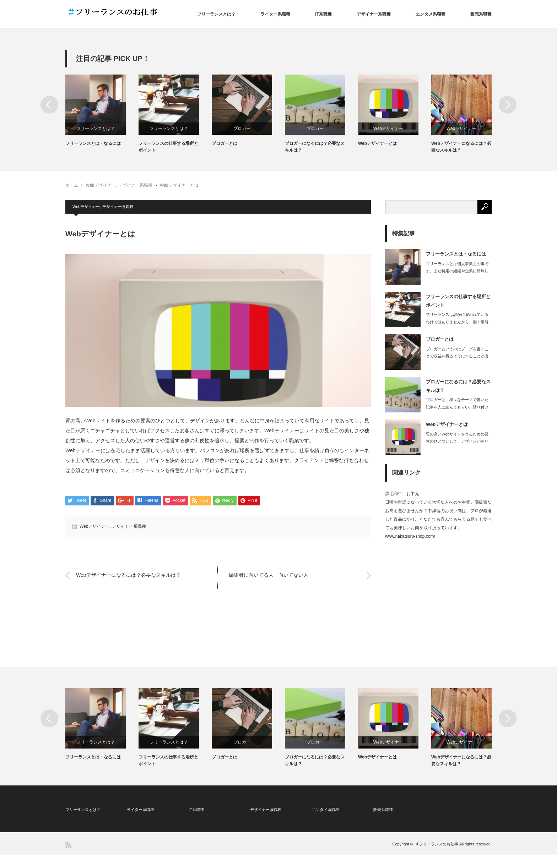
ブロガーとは (224, 143)
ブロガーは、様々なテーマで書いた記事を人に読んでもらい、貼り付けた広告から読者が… (457, 407)
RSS (68, 845)
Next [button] (508, 105)
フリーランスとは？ (216, 14)
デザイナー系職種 (374, 14)
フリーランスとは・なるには (93, 143)
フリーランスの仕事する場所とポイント (168, 147)
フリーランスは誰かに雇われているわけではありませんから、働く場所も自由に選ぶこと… (457, 321)
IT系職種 (323, 14)
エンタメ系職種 (430, 14)
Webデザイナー (388, 128)
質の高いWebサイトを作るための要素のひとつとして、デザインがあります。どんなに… (457, 441)
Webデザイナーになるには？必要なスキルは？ (461, 147)
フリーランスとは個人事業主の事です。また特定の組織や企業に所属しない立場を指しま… (457, 271)
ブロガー (241, 128)
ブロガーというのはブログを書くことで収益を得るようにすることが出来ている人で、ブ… (457, 356)
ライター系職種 (275, 14)
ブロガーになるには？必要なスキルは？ (315, 147)
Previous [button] (49, 105)
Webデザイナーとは (377, 143)
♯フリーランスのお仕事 (436, 844)
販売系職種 (481, 14)
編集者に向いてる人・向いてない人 (268, 575)
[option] (102, 111)
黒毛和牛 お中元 (402, 493)
